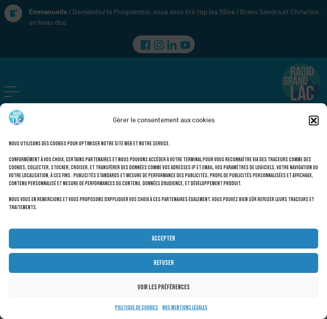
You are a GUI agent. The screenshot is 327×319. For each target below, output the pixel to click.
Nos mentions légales (185, 307)
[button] (313, 120)
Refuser (164, 263)
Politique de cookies (136, 307)
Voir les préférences (164, 287)
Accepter (163, 238)
